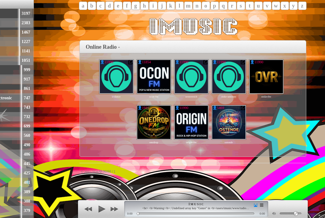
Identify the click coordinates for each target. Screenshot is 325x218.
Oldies (7, 69)
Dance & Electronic (19, 97)
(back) (88, 209)
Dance (7, 126)
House (7, 116)
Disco (6, 191)
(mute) (274, 213)
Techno (7, 107)
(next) (114, 209)
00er (5, 172)
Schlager (9, 41)
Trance (7, 210)
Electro (8, 201)
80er (5, 50)
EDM (6, 182)
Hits (5, 144)
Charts (7, 32)
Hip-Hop (9, 88)
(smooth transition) (255, 205)
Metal (6, 154)
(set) (261, 205)
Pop (4, 13)
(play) (101, 209)
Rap (5, 79)
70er (5, 163)
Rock (6, 22)
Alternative (11, 135)
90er (5, 60)
